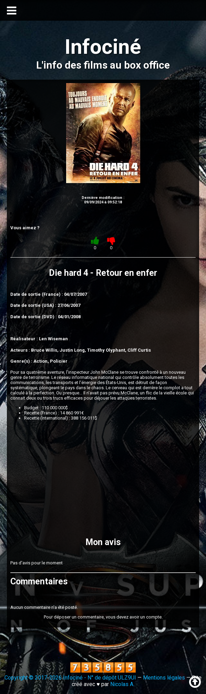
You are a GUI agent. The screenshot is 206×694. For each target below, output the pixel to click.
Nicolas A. (122, 684)
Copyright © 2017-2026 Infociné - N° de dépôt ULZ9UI (70, 677)
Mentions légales (164, 677)
